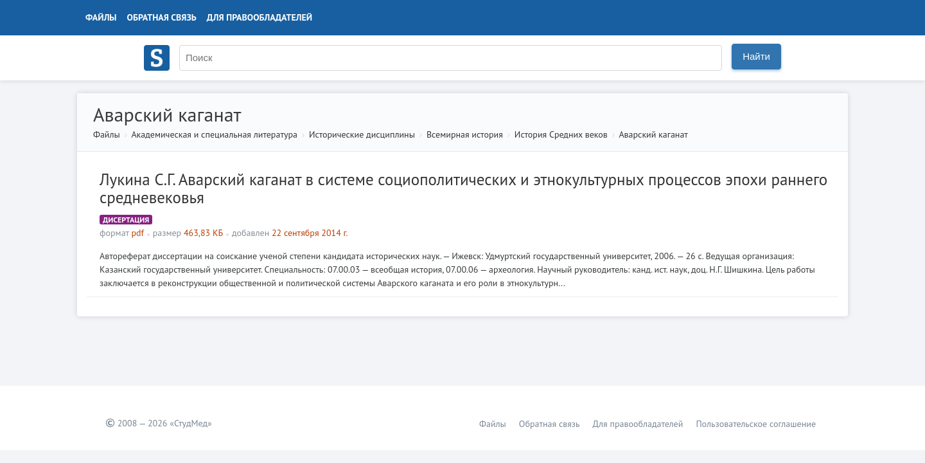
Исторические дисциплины (362, 134)
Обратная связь (162, 17)
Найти (756, 56)
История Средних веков (561, 134)
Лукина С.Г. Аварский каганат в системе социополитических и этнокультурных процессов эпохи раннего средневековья (463, 188)
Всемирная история (465, 134)
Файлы (101, 17)
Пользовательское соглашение (756, 424)
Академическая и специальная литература (214, 134)
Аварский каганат (653, 134)
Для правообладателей (259, 17)
